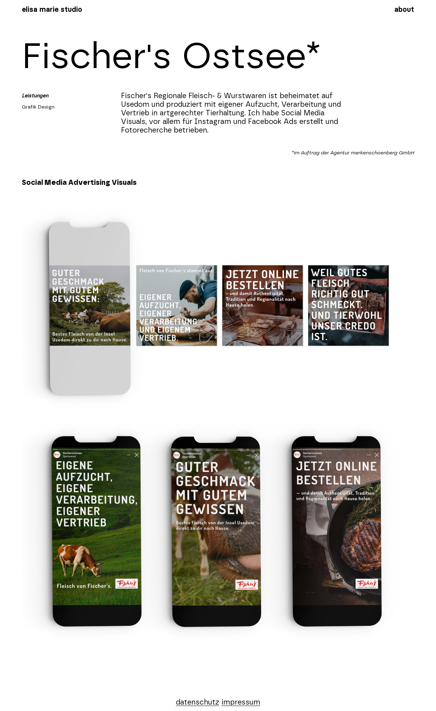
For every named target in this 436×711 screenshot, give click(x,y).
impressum (240, 702)
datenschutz (197, 702)
